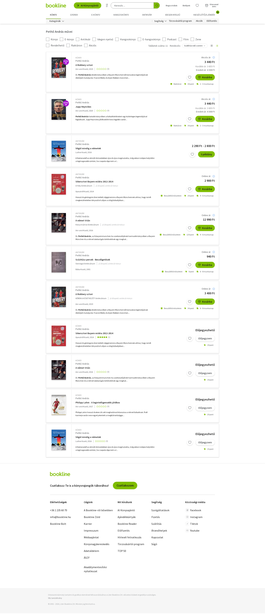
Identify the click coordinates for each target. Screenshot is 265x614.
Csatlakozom (125, 486)
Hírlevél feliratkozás (129, 537)
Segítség (159, 21)
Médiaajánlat (91, 537)
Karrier (88, 524)
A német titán (83, 221)
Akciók (199, 21)
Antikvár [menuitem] (147, 14)
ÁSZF (87, 558)
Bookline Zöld (92, 517)
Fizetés (155, 517)
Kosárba (205, 78)
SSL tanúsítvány (55, 598)
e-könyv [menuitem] (95, 14)
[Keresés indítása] (157, 5)
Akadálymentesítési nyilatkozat (95, 569)
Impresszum (91, 531)
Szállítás (156, 524)
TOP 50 (122, 551)
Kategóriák (55, 21)
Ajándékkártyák (127, 517)
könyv (78, 58)
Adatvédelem (91, 551)
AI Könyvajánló (88, 5)
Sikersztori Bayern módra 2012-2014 (94, 182)
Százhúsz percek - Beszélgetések (93, 260)
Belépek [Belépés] (186, 5)
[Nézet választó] (212, 46)
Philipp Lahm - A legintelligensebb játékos (98, 403)
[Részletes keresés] (107, 5)
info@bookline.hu (60, 517)
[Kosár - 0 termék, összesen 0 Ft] (211, 5)
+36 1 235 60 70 (58, 510)
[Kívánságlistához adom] (190, 78)
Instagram (193, 517)
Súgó (154, 544)
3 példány (206, 155)
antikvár (80, 141)
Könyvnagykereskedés (96, 544)
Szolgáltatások (160, 510)
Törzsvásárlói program (180, 21)
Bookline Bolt (58, 524)
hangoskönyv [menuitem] (121, 14)
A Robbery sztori (84, 65)
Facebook (193, 511)
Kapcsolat (157, 537)
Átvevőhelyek (159, 531)
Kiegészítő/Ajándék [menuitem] (206, 13)
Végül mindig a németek (88, 149)
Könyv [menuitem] (53, 14)
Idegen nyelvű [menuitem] (172, 14)
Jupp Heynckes (83, 107)
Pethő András (82, 61)
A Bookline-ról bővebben (98, 510)
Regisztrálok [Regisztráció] (171, 5)
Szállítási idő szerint (193, 46)
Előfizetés (212, 21)
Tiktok (191, 524)
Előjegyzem (205, 339)
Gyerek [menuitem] (74, 14)
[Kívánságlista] (197, 5)
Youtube (192, 531)
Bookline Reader (127, 524)
